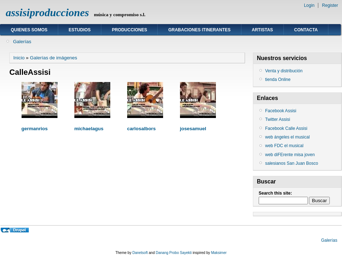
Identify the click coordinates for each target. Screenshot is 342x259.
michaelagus (88, 128)
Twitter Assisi (277, 119)
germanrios (35, 128)
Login (309, 5)
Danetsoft (140, 253)
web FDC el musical (284, 145)
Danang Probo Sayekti (173, 253)
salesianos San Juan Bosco (291, 163)
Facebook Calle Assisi (286, 128)
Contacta (306, 29)
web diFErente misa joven (290, 154)
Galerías (22, 41)
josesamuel (193, 128)
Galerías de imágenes (53, 57)
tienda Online (278, 79)
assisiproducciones (47, 12)
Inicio (18, 57)
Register (330, 5)
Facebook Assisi (280, 110)
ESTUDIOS (80, 29)
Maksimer (218, 253)
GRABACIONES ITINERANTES (199, 29)
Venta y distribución (283, 70)
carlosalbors (141, 128)
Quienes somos (29, 29)
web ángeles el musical (287, 137)
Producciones (129, 29)
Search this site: (275, 193)
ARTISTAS (262, 29)
